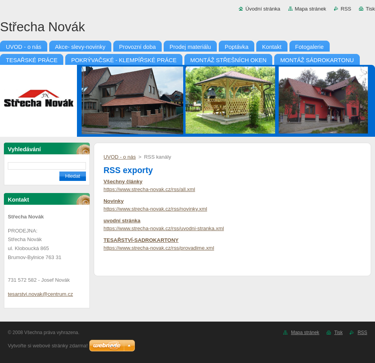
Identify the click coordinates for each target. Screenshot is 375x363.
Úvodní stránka (262, 9)
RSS (346, 9)
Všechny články (123, 181)
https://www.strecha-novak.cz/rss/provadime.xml (159, 248)
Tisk (370, 9)
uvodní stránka (122, 221)
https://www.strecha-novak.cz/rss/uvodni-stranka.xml (164, 228)
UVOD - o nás (120, 157)
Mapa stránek (310, 9)
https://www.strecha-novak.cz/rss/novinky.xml (155, 209)
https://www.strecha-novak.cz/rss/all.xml (149, 189)
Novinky (114, 201)
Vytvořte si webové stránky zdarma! (48, 346)
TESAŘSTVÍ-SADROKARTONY (141, 240)
